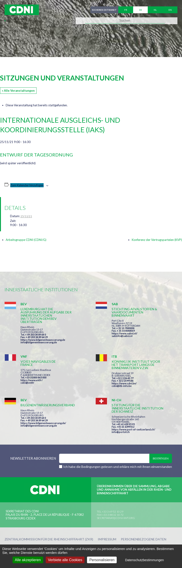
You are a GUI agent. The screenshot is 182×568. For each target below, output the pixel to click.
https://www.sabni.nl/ (124, 333)
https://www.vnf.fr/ (32, 380)
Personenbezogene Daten (143, 539)
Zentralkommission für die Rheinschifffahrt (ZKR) (49, 539)
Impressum (107, 539)
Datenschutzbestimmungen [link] (144, 560)
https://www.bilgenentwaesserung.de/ (43, 423)
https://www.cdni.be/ (124, 383)
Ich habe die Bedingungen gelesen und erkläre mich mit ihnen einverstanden (117, 467)
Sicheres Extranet (104, 9)
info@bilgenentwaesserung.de (39, 342)
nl (155, 9)
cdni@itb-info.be (122, 385)
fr (125, 9)
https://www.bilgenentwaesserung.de (43, 339)
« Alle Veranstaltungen (18, 90)
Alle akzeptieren (28, 560)
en (170, 9)
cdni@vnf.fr (27, 382)
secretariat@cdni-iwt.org (116, 518)
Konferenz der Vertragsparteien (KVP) (157, 240)
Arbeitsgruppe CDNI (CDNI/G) (26, 240)
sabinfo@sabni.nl (122, 335)
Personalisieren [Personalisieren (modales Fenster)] (101, 560)
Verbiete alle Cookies (65, 560)
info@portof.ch (121, 431)
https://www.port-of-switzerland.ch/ (133, 429)
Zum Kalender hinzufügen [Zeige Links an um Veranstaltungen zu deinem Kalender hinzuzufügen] (27, 185)
